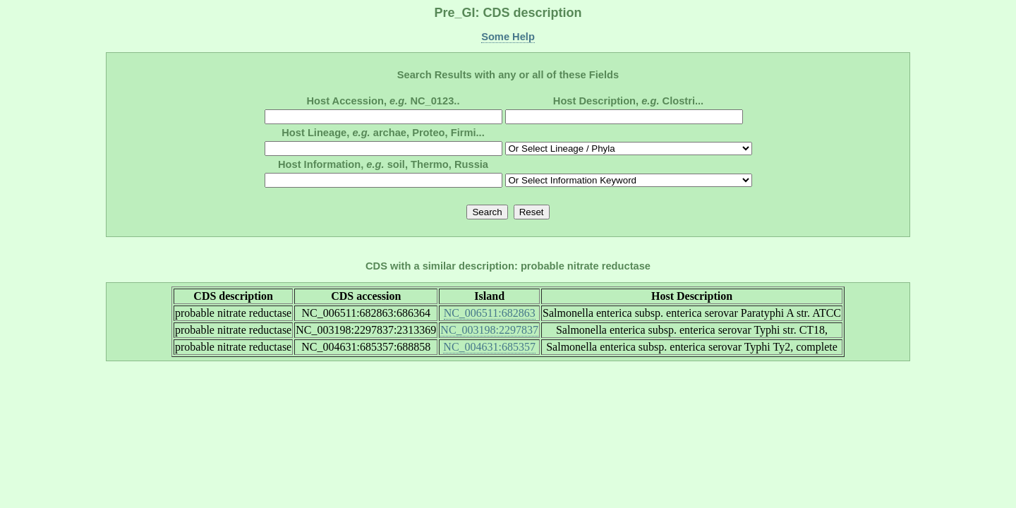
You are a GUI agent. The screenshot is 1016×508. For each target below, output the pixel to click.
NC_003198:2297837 (489, 330)
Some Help (508, 36)
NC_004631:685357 (489, 347)
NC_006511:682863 (490, 313)
